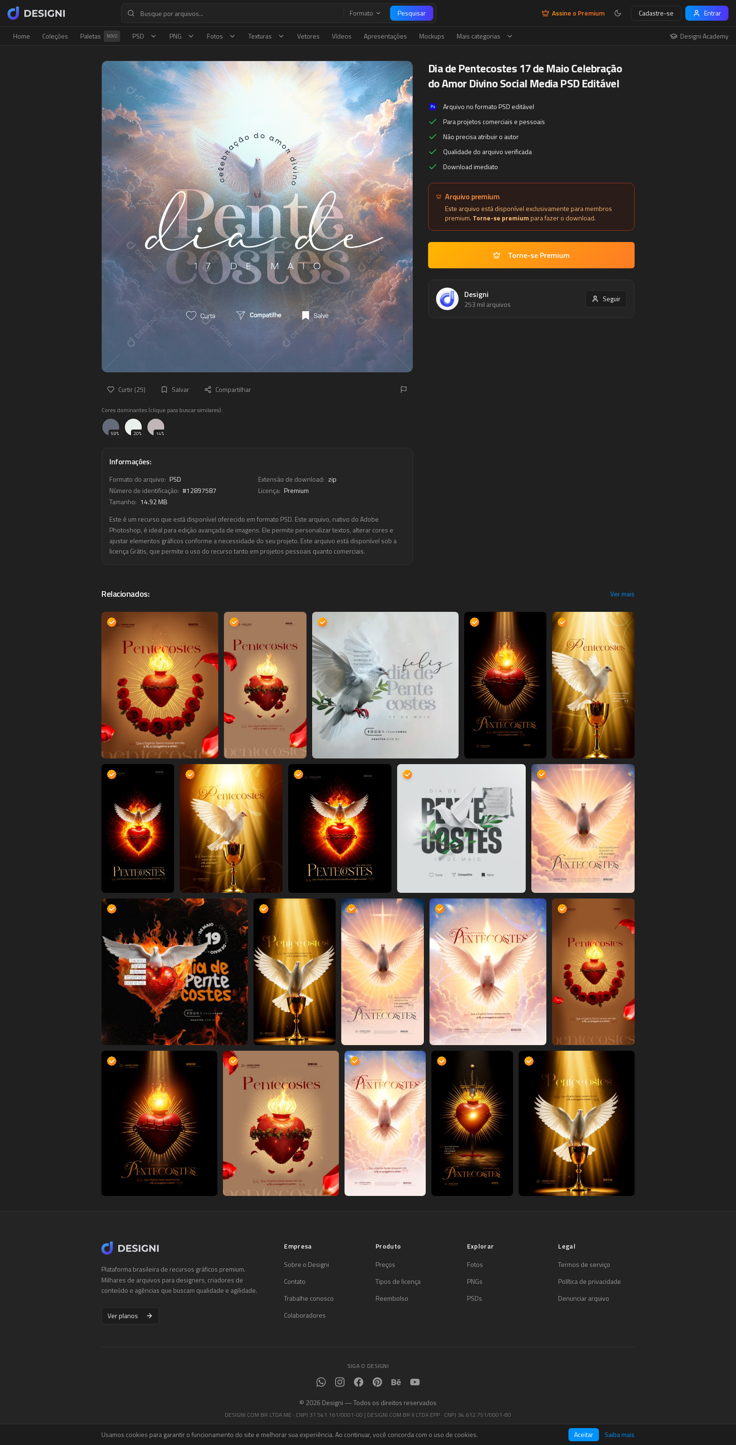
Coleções (55, 36)
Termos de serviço (584, 1264)
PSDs (474, 1298)
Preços (385, 1264)
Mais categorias (485, 36)
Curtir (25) (126, 389)
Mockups (432, 36)
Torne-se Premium (531, 255)
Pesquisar (412, 13)
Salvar (175, 389)
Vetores (308, 36)
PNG (182, 36)
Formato (366, 13)
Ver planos (130, 1315)
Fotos (221, 36)
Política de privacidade (589, 1281)
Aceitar (583, 1434)
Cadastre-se (656, 13)
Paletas (100, 36)
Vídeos (342, 36)
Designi (476, 294)
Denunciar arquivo (583, 1298)
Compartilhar (227, 389)
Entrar (707, 13)
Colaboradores (305, 1315)
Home (21, 36)
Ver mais (622, 594)
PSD (144, 36)
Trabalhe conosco (309, 1298)
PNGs (475, 1281)
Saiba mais (620, 1434)
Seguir (606, 299)
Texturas (266, 36)
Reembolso (392, 1298)
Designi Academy (699, 36)
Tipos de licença (398, 1281)
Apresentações (385, 36)
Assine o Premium (573, 13)
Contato (295, 1281)
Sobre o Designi (306, 1264)
